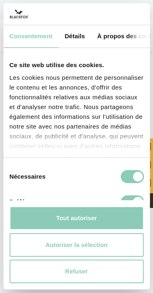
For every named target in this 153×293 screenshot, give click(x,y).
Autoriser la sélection (76, 244)
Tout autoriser (76, 217)
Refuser (76, 271)
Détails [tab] (74, 36)
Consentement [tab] (30, 36)
